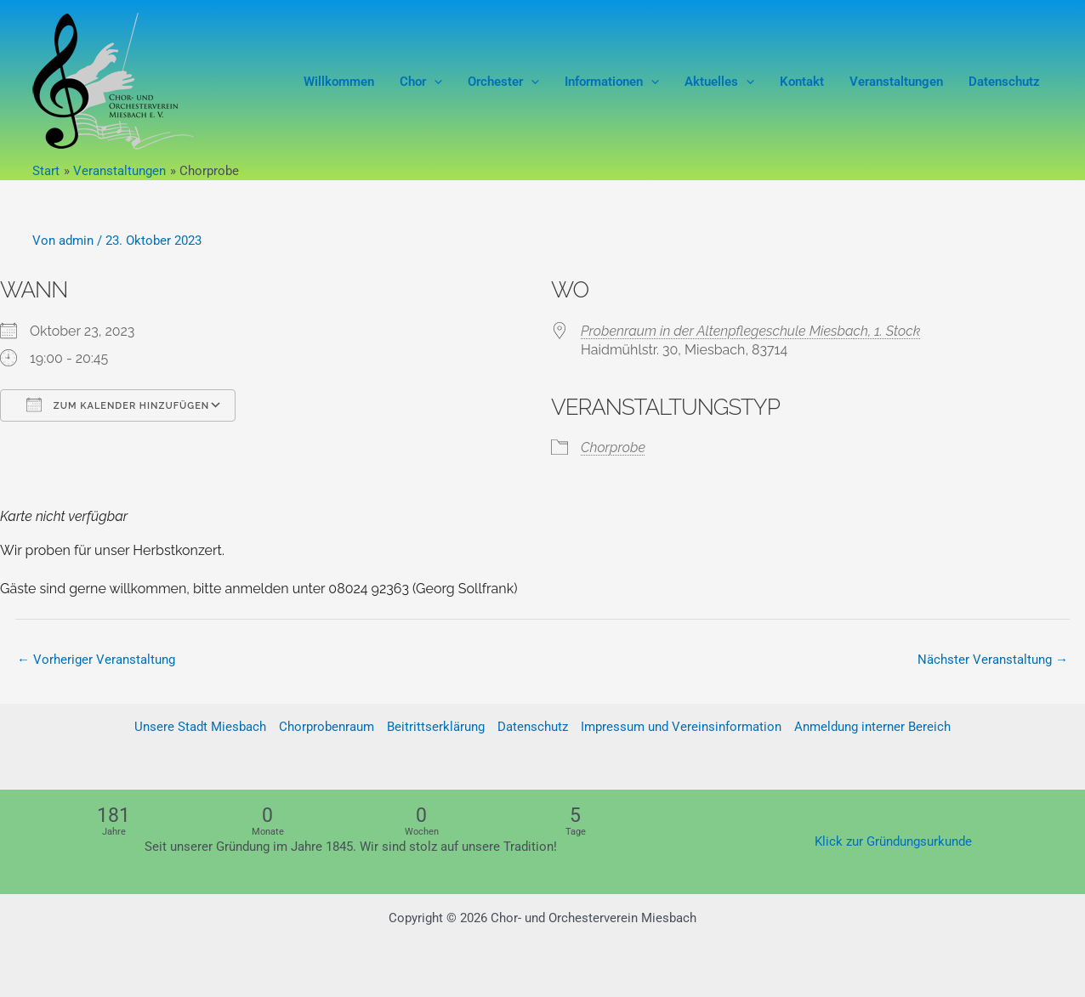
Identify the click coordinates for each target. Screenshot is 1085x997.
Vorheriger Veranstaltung (96, 659)
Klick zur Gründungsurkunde (893, 841)
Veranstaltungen (896, 81)
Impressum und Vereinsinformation (681, 727)
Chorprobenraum (326, 727)
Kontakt (802, 81)
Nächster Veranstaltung (992, 659)
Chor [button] (421, 81)
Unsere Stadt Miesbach (200, 727)
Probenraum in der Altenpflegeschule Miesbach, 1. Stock (750, 331)
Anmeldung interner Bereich (872, 727)
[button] (434, 81)
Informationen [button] (612, 81)
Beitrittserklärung (436, 727)
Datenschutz (1004, 81)
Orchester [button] (503, 81)
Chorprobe (613, 447)
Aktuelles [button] (719, 81)
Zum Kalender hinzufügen (117, 404)
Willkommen (339, 81)
